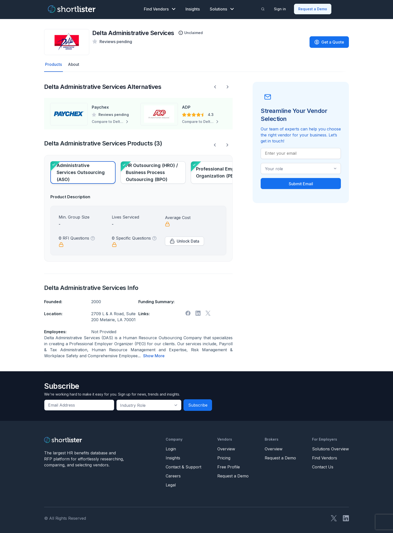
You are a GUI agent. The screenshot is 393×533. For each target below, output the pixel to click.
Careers (173, 475)
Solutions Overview (330, 448)
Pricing (223, 457)
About (73, 64)
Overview (226, 448)
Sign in (280, 9)
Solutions (222, 9)
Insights (192, 9)
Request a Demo (312, 9)
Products (53, 64)
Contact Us (322, 466)
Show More (154, 355)
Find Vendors (159, 9)
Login (171, 448)
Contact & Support (183, 466)
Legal (171, 484)
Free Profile (228, 466)
